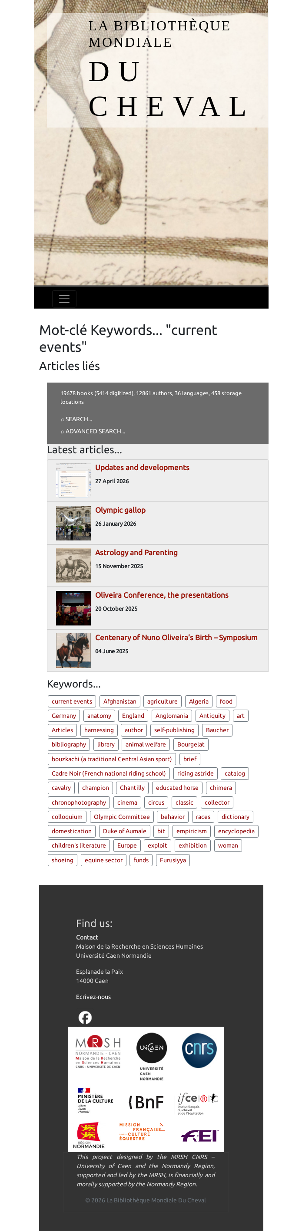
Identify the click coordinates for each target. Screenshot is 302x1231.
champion (95, 787)
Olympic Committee (122, 816)
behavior (173, 816)
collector (217, 802)
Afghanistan (119, 701)
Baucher (217, 730)
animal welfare (146, 744)
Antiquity (212, 715)
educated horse (177, 787)
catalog (235, 773)
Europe (127, 845)
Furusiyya (173, 860)
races (203, 816)
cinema (127, 802)
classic (184, 802)
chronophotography (79, 802)
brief (189, 759)
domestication (72, 831)
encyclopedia (236, 831)
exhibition (193, 845)
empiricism (191, 831)
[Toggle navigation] (64, 299)
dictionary (235, 816)
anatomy (99, 715)
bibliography (69, 744)
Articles (62, 730)
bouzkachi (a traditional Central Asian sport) (112, 759)
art (241, 715)
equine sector (104, 860)
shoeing (62, 860)
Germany (64, 715)
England (133, 715)
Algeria (199, 701)
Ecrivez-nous (93, 996)
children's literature (79, 845)
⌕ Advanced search (91, 431)
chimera (221, 787)
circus (156, 802)
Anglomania (172, 715)
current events (72, 701)
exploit (157, 845)
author (134, 730)
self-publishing (174, 730)
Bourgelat (191, 744)
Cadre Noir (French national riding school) (109, 773)
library (106, 744)
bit (161, 831)
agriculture (162, 701)
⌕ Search (74, 419)
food (226, 701)
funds (141, 860)
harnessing (99, 730)
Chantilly (132, 787)
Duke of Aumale (124, 831)
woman (228, 845)
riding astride (195, 773)
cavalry (61, 787)
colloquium (67, 816)
